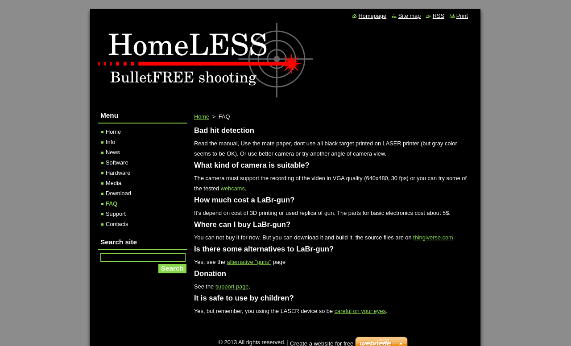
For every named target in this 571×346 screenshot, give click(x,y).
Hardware (118, 172)
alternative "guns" (249, 262)
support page (232, 286)
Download (118, 193)
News (113, 152)
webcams (233, 188)
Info (110, 142)
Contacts (117, 224)
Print (462, 15)
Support (116, 213)
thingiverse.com (433, 237)
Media (113, 183)
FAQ (111, 203)
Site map (409, 15)
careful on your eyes (360, 311)
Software (117, 162)
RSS (438, 15)
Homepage (373, 15)
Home (201, 116)
